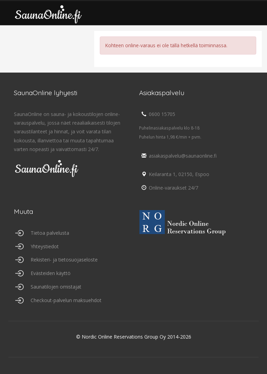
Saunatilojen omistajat (56, 286)
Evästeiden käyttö (51, 273)
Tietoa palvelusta (50, 233)
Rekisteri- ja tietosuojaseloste (64, 259)
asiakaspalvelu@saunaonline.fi (178, 155)
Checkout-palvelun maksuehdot (66, 300)
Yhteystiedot (45, 246)
